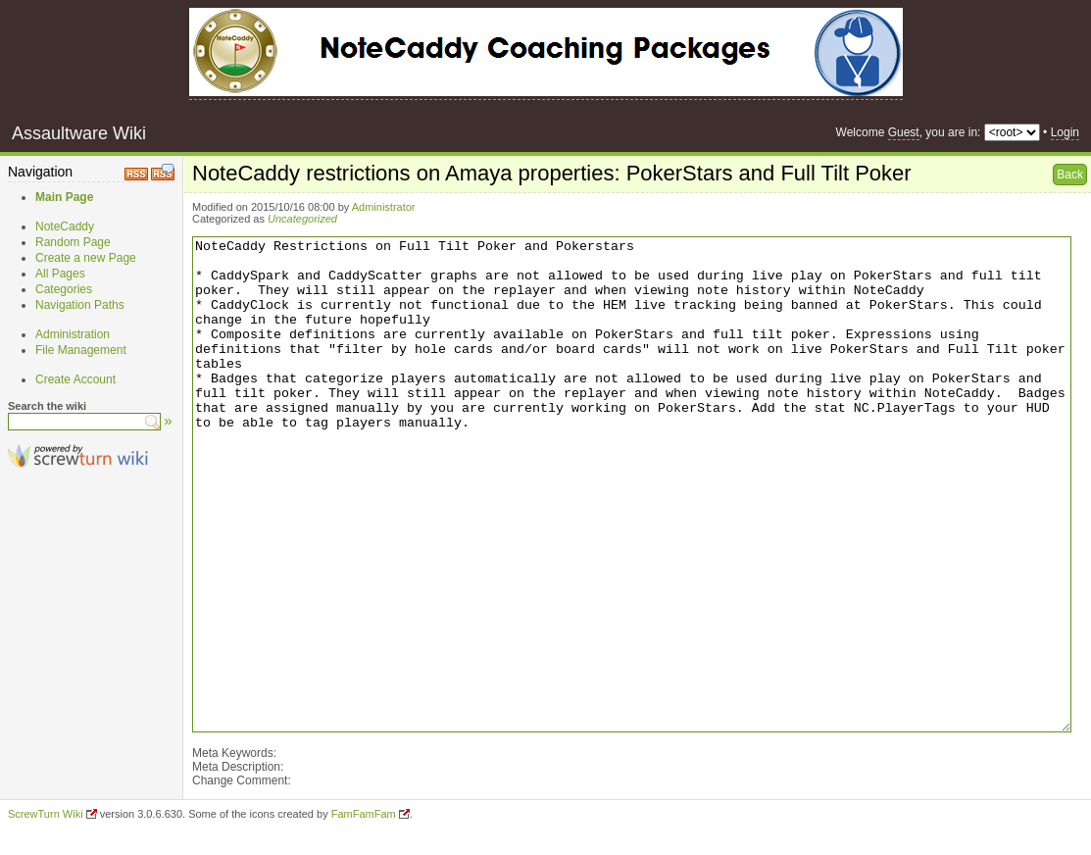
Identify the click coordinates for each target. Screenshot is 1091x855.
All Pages (60, 273)
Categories (63, 289)
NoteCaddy (64, 226)
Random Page (73, 242)
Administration (72, 334)
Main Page (64, 197)
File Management (80, 350)
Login (1065, 132)
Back (1070, 174)
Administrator (384, 207)
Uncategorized (302, 219)
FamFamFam (363, 814)
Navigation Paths (79, 305)
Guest (903, 132)
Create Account (75, 379)
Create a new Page (85, 258)
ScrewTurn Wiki (45, 814)
